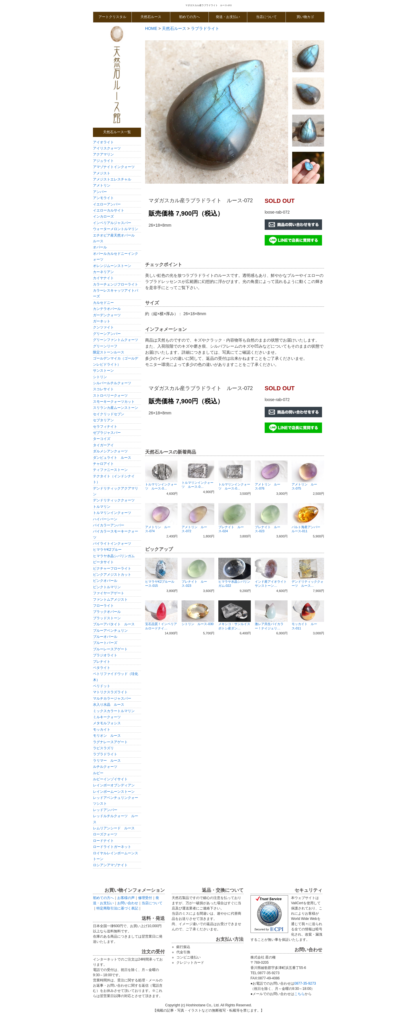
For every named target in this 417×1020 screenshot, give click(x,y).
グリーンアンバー (107, 334)
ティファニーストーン (110, 470)
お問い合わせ (127, 903)
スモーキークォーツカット (114, 402)
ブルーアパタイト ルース (114, 624)
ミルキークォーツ (107, 717)
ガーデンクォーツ (107, 315)
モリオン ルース (107, 736)
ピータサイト (103, 562)
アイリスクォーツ (107, 148)
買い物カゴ (305, 17)
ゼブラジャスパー (107, 433)
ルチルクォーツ (105, 767)
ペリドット (101, 686)
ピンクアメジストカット (112, 575)
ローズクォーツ (105, 834)
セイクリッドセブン (108, 414)
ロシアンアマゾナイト (110, 865)
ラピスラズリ (103, 748)
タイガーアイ (103, 445)
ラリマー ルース (107, 761)
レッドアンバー (105, 810)
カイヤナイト (103, 278)
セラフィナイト (105, 427)
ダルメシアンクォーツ (110, 451)
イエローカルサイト (108, 210)
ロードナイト (103, 841)
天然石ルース (150, 17)
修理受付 (145, 898)
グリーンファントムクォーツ (115, 340)
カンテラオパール (107, 309)
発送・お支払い (228, 17)
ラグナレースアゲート (110, 742)
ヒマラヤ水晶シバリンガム (114, 556)
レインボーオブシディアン (114, 785)
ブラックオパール (107, 612)
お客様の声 (126, 898)
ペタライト (101, 668)
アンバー (100, 192)
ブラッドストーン (107, 618)
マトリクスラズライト (110, 692)
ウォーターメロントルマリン (115, 229)
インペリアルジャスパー (112, 223)
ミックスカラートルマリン (114, 711)
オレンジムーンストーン (112, 266)
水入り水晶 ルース (108, 705)
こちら (299, 994)
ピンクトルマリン (107, 587)
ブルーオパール (105, 637)
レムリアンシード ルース (114, 828)
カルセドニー (103, 303)
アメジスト (101, 173)
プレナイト (101, 662)
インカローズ (103, 216)
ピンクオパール (105, 581)
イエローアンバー (107, 204)
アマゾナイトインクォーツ (114, 167)
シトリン (100, 377)
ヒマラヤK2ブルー (107, 550)
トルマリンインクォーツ (112, 513)
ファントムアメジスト (110, 599)
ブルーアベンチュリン (110, 631)
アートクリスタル (112, 17)
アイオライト (103, 142)
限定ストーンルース (108, 352)
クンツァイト (103, 327)
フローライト (103, 606)
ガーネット (101, 321)
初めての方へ (189, 17)
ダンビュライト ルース (112, 458)
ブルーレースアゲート (110, 649)
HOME (151, 28)
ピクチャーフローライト (112, 568)
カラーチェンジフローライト (115, 284)
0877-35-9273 (305, 983)
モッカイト (101, 729)
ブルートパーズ (105, 643)
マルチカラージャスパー (112, 698)
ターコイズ (101, 439)
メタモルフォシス (107, 723)
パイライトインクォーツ (112, 543)
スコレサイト (103, 389)
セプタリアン (103, 420)
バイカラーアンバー (108, 525)
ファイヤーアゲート (108, 593)
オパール (100, 247)
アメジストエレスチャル (112, 179)
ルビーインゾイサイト (110, 779)
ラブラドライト (105, 754)
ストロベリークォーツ (110, 395)
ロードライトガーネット (112, 847)
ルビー (98, 773)
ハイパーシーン (105, 519)
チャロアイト (103, 464)
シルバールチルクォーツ (112, 383)
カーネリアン (105, 272)
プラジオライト (105, 655)
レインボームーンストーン (114, 792)
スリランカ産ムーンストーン (115, 408)
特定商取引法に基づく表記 (117, 908)
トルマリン (101, 507)
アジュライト (103, 161)
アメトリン (101, 185)
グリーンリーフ (105, 346)
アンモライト (103, 198)
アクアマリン (103, 154)
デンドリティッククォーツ (114, 500)
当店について (266, 17)
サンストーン (103, 371)
